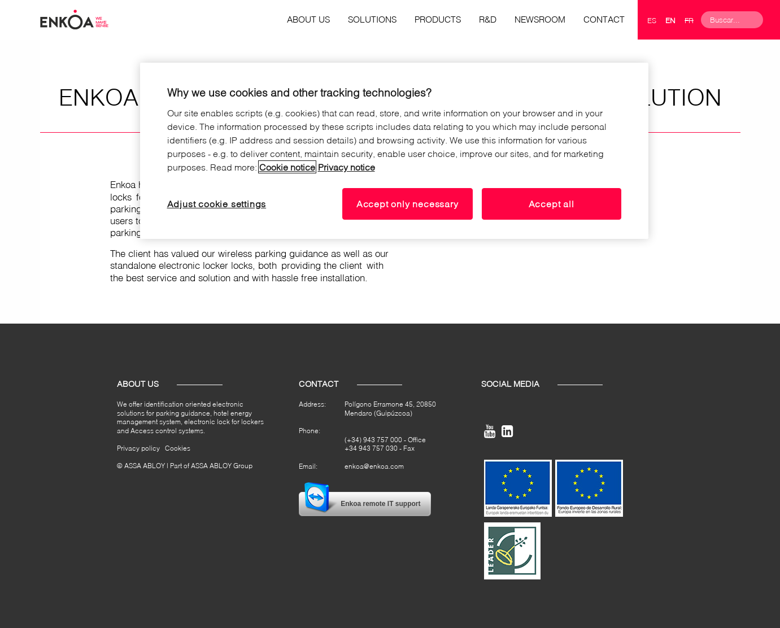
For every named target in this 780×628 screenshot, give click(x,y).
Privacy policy (138, 448)
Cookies (177, 448)
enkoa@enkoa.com (374, 466)
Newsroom (540, 19)
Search (771, 19)
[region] (394, 151)
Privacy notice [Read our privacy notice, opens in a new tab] (346, 167)
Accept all (551, 203)
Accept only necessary (407, 203)
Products (438, 19)
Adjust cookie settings (217, 203)
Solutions (372, 19)
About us (308, 19)
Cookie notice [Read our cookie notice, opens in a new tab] (287, 167)
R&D (487, 19)
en (670, 20)
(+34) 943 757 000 (373, 439)
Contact (604, 19)
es (651, 20)
